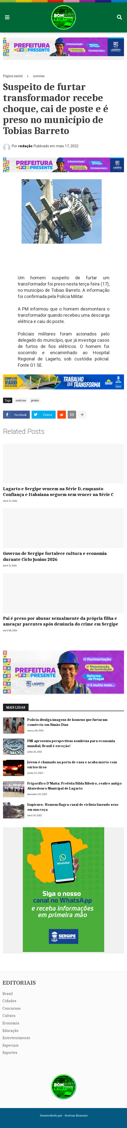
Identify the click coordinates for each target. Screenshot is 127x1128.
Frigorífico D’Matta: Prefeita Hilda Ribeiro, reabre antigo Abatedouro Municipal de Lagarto (74, 786)
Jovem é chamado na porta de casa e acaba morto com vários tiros (72, 764)
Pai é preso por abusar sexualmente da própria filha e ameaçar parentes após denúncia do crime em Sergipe (60, 621)
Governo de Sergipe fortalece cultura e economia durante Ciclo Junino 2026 (55, 556)
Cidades (9, 1001)
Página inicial (13, 76)
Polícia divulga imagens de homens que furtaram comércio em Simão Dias (67, 722)
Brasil (8, 993)
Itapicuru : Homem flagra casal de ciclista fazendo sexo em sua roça (72, 807)
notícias (39, 76)
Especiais (11, 1045)
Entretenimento (16, 1038)
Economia (11, 1023)
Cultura (9, 1015)
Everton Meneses (76, 1115)
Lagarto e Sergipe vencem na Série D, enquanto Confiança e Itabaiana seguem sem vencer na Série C (58, 491)
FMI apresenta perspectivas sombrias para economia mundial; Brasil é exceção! (71, 743)
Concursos (12, 1008)
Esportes (10, 1052)
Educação (11, 1030)
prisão (35, 400)
